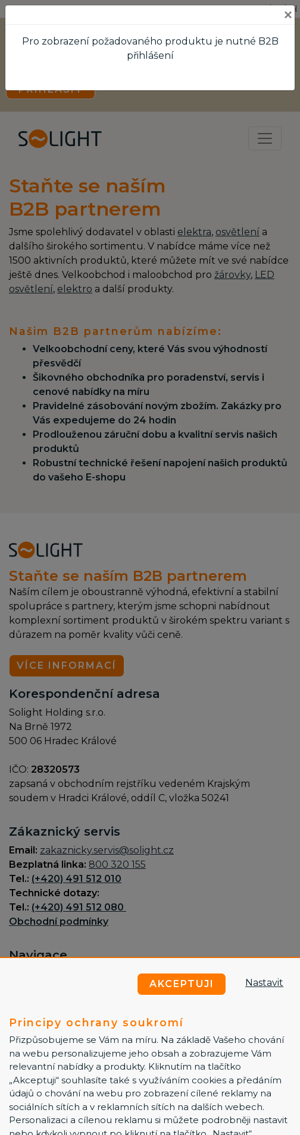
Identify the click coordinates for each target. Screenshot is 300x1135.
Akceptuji (181, 983)
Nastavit (264, 982)
